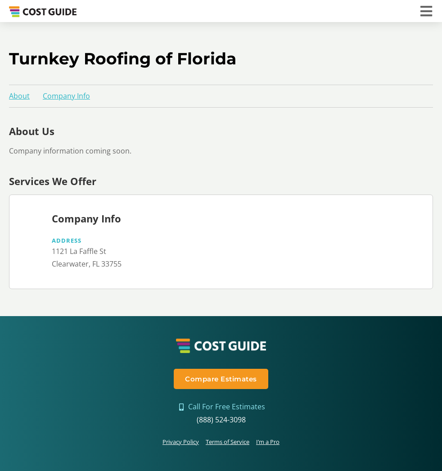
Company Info (66, 96)
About (19, 96)
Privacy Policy (180, 442)
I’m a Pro (268, 442)
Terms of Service (227, 442)
